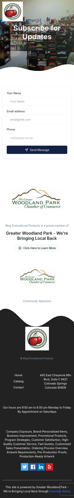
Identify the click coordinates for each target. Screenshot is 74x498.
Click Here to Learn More (37, 248)
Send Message (37, 150)
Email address (16, 111)
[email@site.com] (37, 119)
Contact (18, 387)
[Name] (37, 101)
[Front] (13, 11)
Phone (11, 129)
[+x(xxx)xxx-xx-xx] (37, 137)
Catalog (18, 381)
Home (18, 375)
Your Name (14, 93)
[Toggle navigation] (68, 11)
